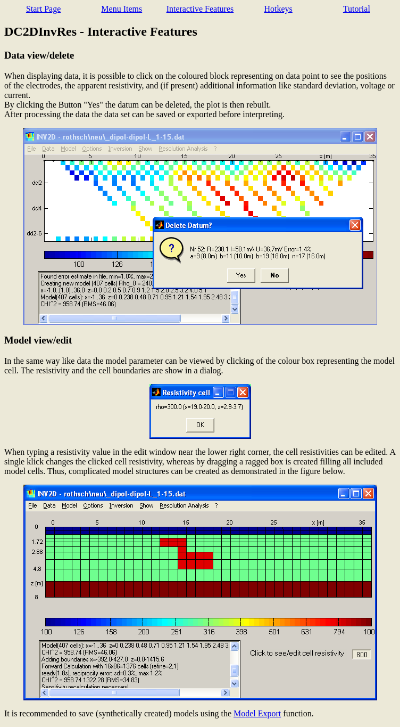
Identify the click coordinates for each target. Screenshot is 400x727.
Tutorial (356, 8)
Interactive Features (200, 8)
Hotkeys (278, 8)
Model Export (257, 713)
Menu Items (121, 8)
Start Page (43, 8)
